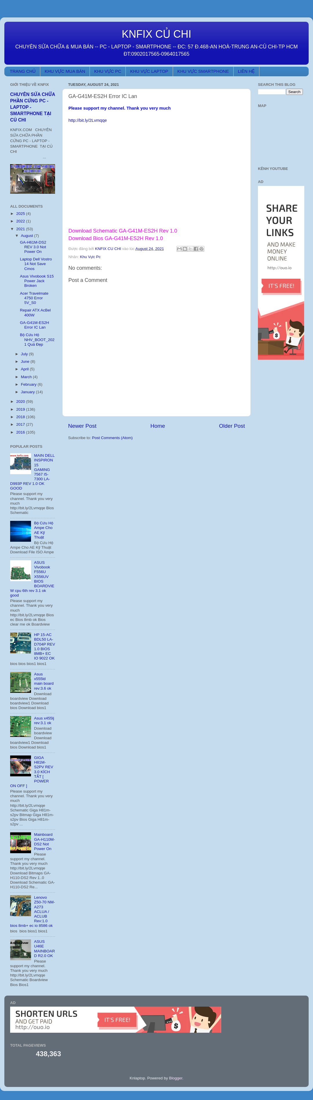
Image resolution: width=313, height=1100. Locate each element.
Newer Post (82, 426)
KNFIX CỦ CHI (156, 34)
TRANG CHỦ (23, 71)
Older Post (232, 426)
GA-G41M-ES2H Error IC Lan (34, 324)
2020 (21, 401)
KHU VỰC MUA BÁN (65, 71)
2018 (21, 417)
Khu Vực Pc (90, 257)
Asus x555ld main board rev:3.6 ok (44, 681)
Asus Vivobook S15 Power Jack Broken (37, 281)
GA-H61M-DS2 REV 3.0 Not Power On (33, 247)
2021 (21, 229)
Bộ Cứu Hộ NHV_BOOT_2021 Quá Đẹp (37, 339)
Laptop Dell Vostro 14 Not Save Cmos (36, 264)
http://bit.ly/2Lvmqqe (87, 120)
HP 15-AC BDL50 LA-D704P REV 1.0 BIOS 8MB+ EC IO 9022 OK (44, 646)
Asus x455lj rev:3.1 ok (44, 720)
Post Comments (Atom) (112, 438)
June (25, 361)
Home (157, 426)
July (25, 354)
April (25, 369)
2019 (21, 409)
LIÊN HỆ (246, 71)
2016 (21, 432)
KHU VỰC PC (107, 71)
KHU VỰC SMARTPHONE (203, 71)
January (28, 392)
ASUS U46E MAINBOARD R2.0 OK (44, 948)
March (27, 377)
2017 (21, 424)
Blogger (175, 1078)
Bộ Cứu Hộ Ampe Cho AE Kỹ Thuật (43, 530)
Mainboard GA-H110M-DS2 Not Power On (44, 841)
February (29, 384)
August (27, 235)
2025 (21, 213)
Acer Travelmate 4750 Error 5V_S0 (34, 298)
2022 (21, 221)
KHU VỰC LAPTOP (149, 71)
